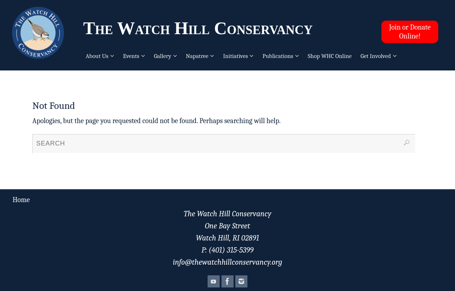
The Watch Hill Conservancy (198, 28)
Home (21, 200)
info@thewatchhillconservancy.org (227, 262)
